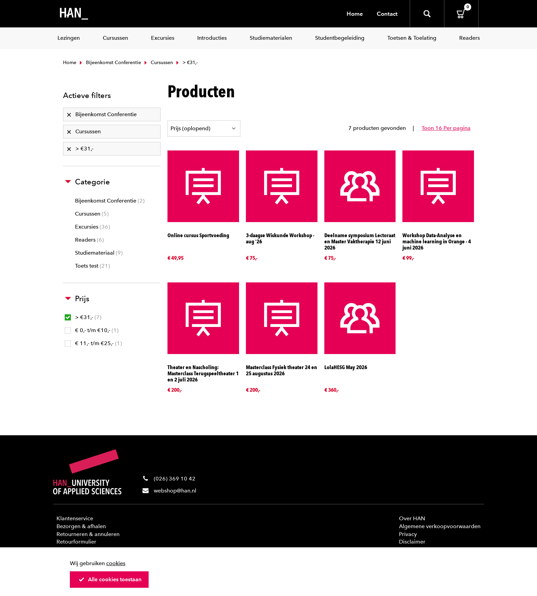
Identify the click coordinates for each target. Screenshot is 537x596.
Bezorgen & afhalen (81, 526)
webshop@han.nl (175, 490)
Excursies (92, 226)
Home (355, 13)
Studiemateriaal (99, 253)
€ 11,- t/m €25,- (93, 343)
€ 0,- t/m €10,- (91, 330)
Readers (89, 239)
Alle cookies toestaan (109, 579)
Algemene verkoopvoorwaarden (439, 526)
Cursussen (158, 62)
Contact (387, 13)
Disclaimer (412, 541)
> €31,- (83, 317)
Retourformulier (76, 541)
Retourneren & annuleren (88, 534)
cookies (115, 563)
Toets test (92, 266)
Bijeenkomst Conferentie (109, 62)
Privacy (408, 534)
